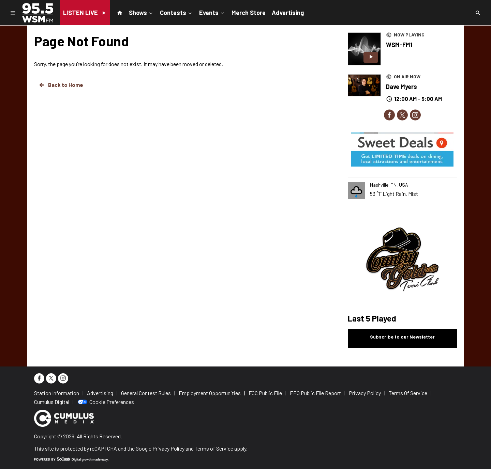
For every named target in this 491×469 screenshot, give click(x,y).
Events (212, 12)
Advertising (288, 12)
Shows (141, 12)
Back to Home (60, 84)
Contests (176, 12)
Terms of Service (214, 448)
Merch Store (249, 12)
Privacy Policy (168, 448)
